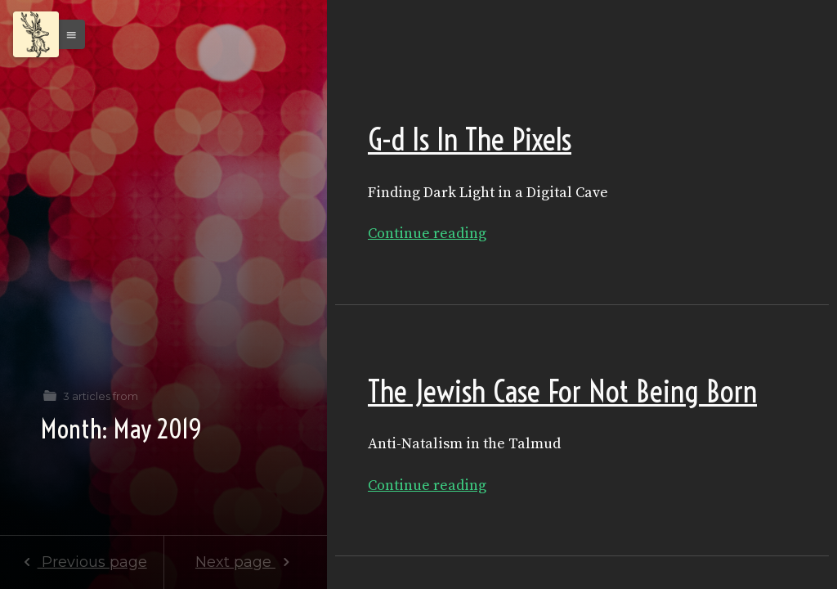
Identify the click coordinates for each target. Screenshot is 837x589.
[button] (67, 34)
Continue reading (427, 233)
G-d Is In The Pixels (469, 139)
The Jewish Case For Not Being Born (562, 391)
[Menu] (36, 34)
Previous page (81, 562)
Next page (245, 562)
